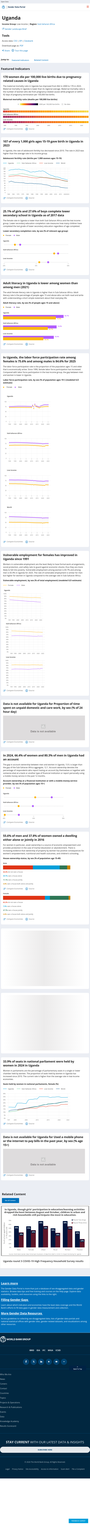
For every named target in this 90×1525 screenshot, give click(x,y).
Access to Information (49, 1473)
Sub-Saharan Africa (46, 24)
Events (3, 1415)
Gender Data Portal (16, 7)
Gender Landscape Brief (16, 29)
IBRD (31, 1354)
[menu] (88, 7)
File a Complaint (78, 1473)
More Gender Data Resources (22, 1317)
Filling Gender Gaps (15, 1303)
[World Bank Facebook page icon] (26, 1365)
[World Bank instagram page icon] (49, 1365)
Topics (3, 1401)
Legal (7, 1473)
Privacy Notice (17, 1473)
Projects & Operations (10, 1406)
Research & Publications (11, 1411)
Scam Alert (65, 1473)
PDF (21, 45)
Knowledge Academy (9, 1425)
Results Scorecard (8, 1429)
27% (19, 1007)
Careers (3, 1387)
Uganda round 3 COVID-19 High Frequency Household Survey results (43, 1264)
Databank (28, 41)
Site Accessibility (32, 1473)
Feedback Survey (78, 1521)
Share (6, 50)
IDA (38, 1354)
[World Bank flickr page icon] (64, 1365)
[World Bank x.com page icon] (33, 1365)
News (2, 1382)
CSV (15, 41)
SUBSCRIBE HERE (45, 1453)
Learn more (9, 1287)
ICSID (58, 1354)
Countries (4, 1396)
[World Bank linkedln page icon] (41, 1365)
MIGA (50, 1354)
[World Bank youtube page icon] (56, 1365)
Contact (3, 1392)
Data (2, 1420)
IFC (43, 1354)
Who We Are (5, 1378)
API (20, 41)
